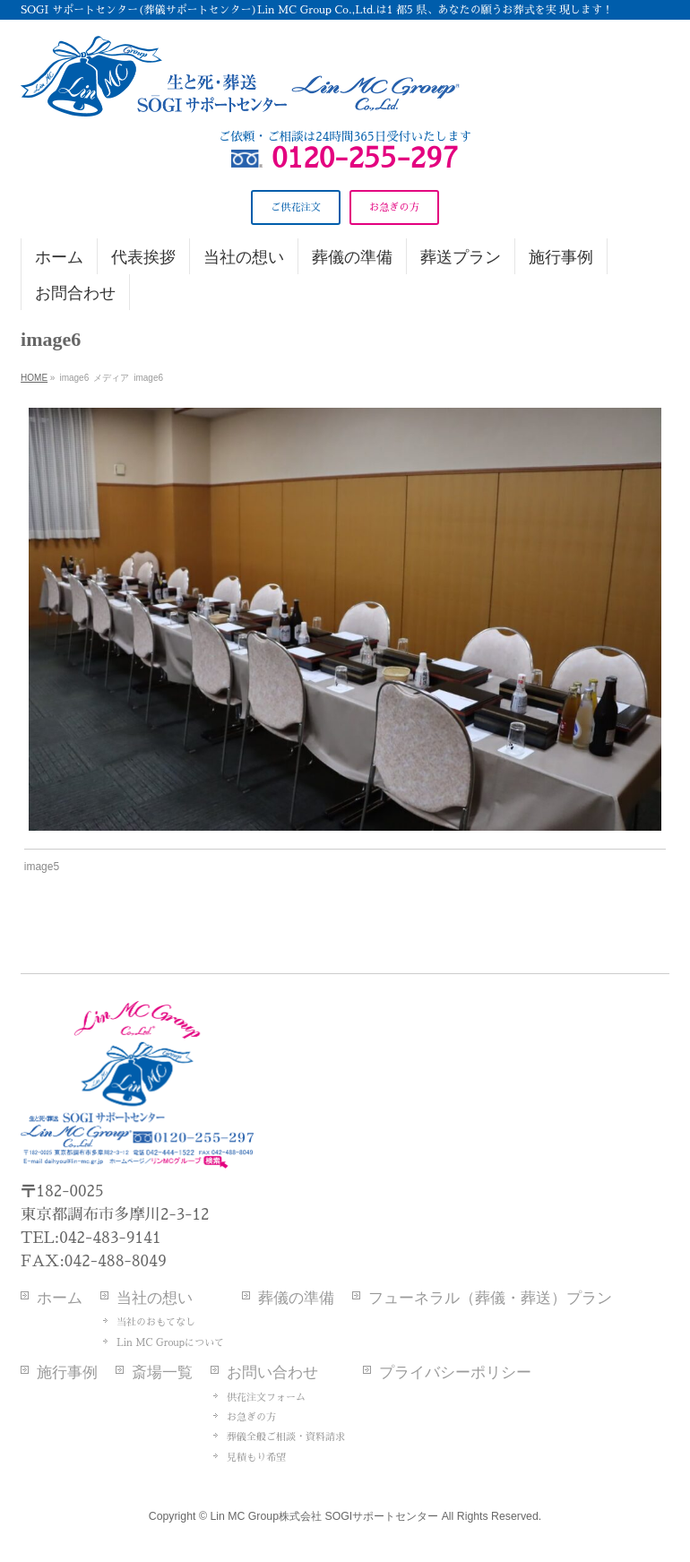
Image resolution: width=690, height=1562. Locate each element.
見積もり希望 (256, 1458)
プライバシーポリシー (455, 1372)
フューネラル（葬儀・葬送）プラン (490, 1298)
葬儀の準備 (296, 1298)
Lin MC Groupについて (170, 1343)
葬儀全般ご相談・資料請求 (286, 1437)
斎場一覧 (162, 1372)
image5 (41, 866)
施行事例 (67, 1372)
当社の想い (154, 1298)
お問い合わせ (272, 1372)
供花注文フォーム (266, 1397)
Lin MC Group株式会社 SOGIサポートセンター (324, 1516)
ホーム (59, 1298)
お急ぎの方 (251, 1417)
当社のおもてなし (155, 1322)
